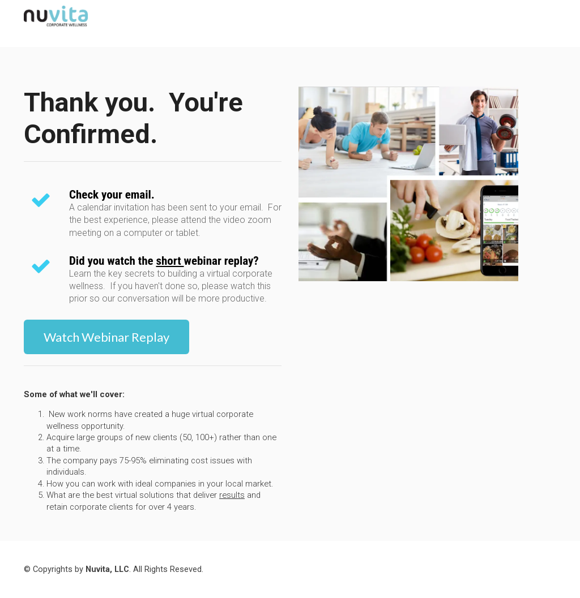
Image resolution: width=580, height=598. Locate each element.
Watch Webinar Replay (106, 337)
